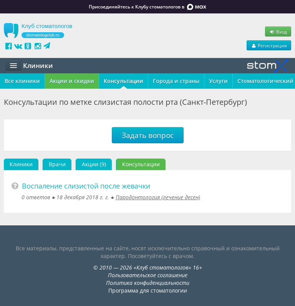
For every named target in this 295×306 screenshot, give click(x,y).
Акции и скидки (72, 80)
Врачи (57, 164)
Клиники (21, 164)
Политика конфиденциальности (147, 282)
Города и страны (176, 80)
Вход (278, 31)
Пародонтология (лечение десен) (158, 197)
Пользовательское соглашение (147, 275)
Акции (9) (94, 164)
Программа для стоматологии (147, 290)
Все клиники (22, 80)
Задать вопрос (148, 135)
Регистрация (269, 45)
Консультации (123, 80)
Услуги (218, 80)
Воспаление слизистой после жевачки (86, 185)
